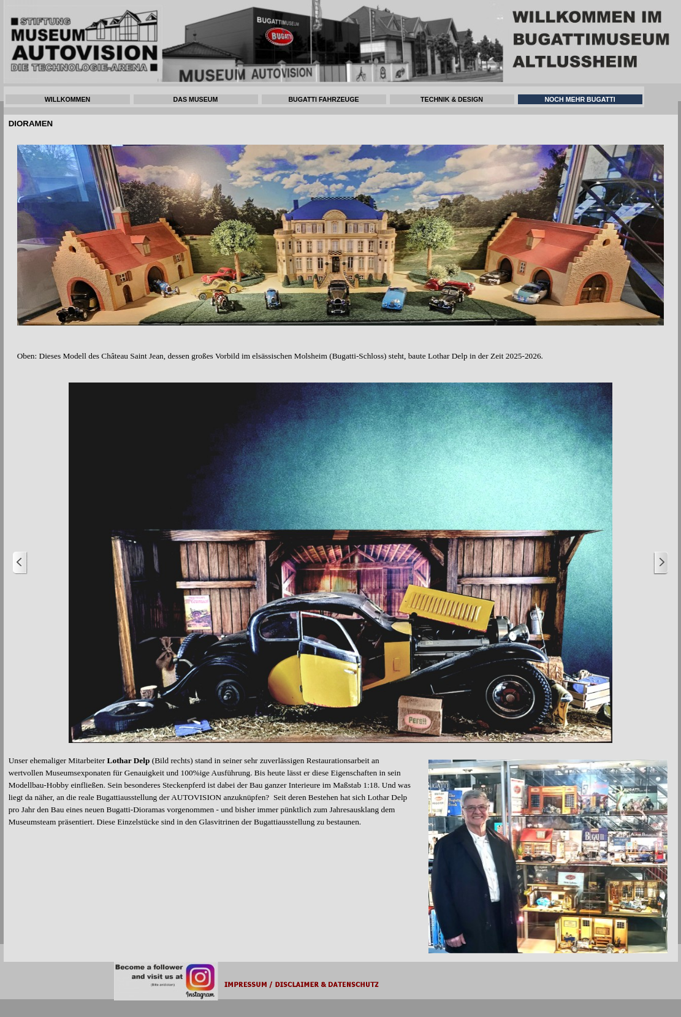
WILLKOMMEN (68, 99)
